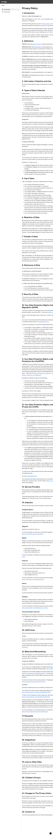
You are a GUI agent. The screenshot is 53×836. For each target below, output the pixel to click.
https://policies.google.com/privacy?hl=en (33, 681)
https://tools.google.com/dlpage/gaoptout (33, 673)
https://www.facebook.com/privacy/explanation (35, 711)
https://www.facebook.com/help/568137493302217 (36, 697)
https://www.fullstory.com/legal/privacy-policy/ (35, 607)
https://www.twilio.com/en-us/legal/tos (32, 534)
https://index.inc (46, 23)
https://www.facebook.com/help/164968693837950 (36, 692)
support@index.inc (44, 321)
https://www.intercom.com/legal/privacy (33, 579)
